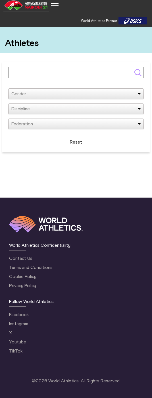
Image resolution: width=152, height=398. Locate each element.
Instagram (18, 323)
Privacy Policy (22, 285)
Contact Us (20, 258)
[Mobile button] (54, 5)
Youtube (17, 342)
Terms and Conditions (31, 267)
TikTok (15, 351)
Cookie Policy (22, 276)
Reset (76, 142)
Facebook (19, 314)
